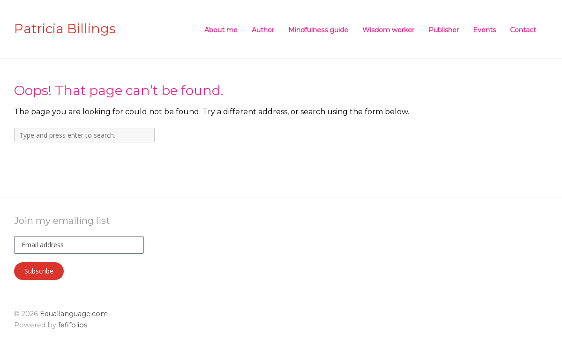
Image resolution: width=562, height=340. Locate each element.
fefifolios (72, 325)
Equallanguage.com (74, 314)
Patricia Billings (65, 29)
